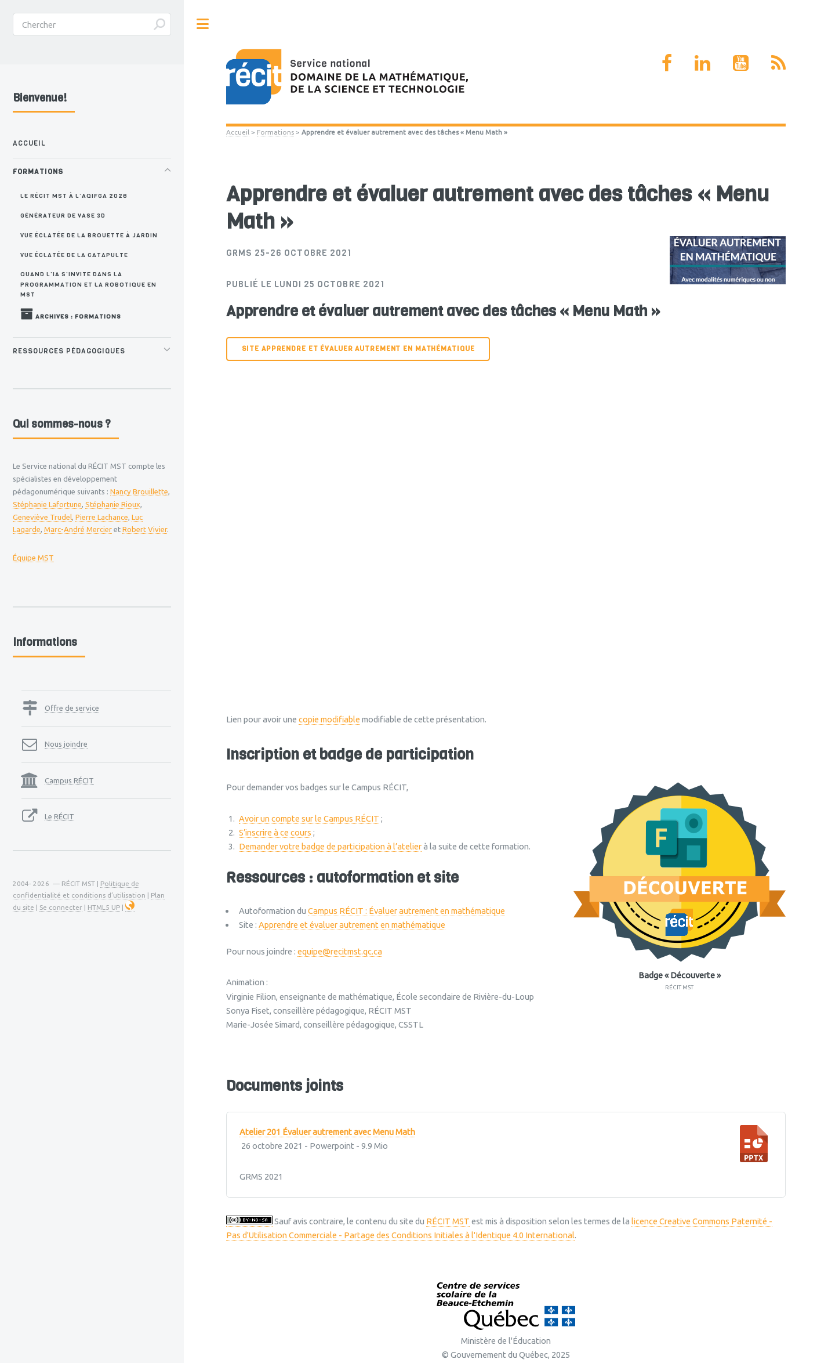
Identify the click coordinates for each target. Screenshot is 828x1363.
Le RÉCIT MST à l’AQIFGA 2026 (74, 195)
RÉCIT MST (448, 1221)
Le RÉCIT (59, 816)
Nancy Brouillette (139, 491)
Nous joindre (66, 744)
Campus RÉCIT (69, 780)
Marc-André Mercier (78, 529)
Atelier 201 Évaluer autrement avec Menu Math (327, 1132)
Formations (275, 132)
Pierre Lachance (101, 517)
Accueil (237, 132)
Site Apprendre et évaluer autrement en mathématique (358, 348)
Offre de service (72, 708)
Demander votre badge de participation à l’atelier (330, 846)
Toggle (203, 24)
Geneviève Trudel (42, 517)
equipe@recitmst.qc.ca (339, 951)
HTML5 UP (104, 907)
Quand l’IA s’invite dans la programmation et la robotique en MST (88, 284)
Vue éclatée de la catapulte (74, 255)
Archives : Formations (70, 314)
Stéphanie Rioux (112, 504)
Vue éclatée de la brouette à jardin (89, 235)
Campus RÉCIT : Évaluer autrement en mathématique (406, 911)
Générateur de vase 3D (63, 215)
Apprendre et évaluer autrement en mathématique (352, 925)
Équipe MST (33, 558)
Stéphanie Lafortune (47, 504)
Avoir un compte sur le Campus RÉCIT (309, 818)
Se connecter (60, 907)
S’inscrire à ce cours (275, 832)
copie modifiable (329, 719)
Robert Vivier (144, 529)
